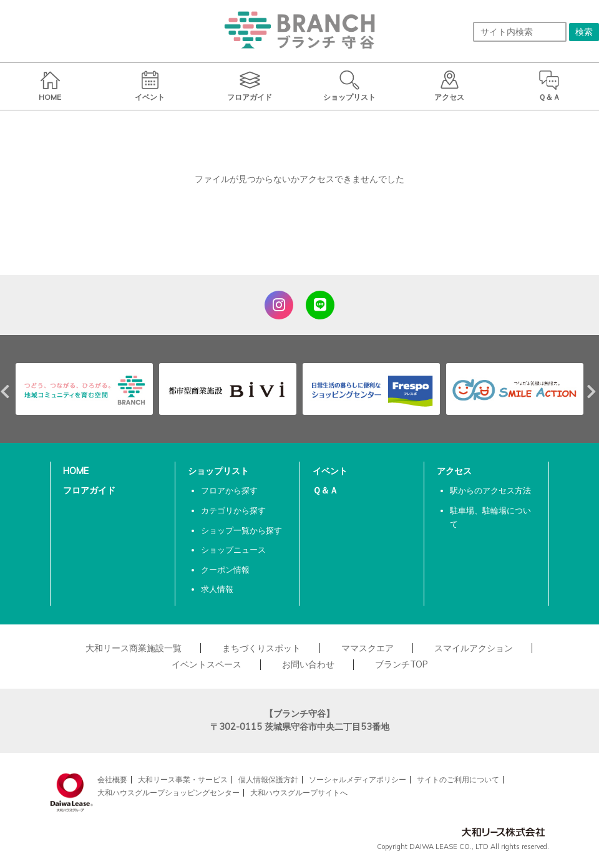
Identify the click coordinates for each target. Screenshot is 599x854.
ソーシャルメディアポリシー (357, 779)
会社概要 (112, 779)
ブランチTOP (401, 664)
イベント (330, 471)
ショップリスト (218, 471)
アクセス (454, 471)
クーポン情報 (225, 570)
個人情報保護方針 (268, 779)
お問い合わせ (308, 664)
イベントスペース (206, 664)
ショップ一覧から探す (241, 530)
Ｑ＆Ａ (325, 490)
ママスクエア (367, 648)
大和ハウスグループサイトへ (299, 792)
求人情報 (217, 589)
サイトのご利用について (458, 779)
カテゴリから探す (233, 510)
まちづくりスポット (261, 648)
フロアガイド (89, 490)
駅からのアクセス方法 (490, 490)
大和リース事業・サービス (183, 779)
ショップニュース (233, 550)
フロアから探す (229, 490)
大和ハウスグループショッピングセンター (168, 792)
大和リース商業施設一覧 (133, 648)
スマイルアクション (473, 648)
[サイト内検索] (520, 32)
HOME (76, 471)
